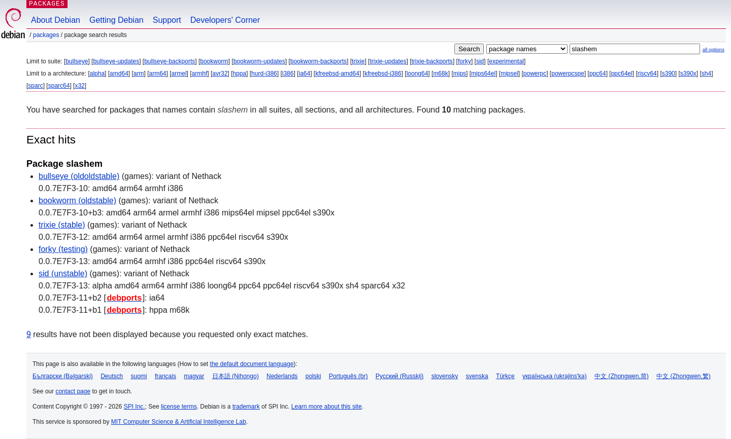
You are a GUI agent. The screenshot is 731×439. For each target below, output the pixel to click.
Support (167, 20)
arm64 (158, 73)
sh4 (706, 73)
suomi (139, 376)
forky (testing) (63, 249)
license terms (179, 406)
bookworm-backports (318, 61)
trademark (246, 406)
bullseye (76, 61)
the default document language (252, 364)
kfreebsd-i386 (383, 73)
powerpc (534, 73)
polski (313, 376)
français (165, 376)
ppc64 (597, 73)
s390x (688, 73)
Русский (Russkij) (400, 376)
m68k (440, 73)
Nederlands (282, 376)
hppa (239, 73)
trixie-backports (432, 61)
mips (459, 73)
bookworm (214, 61)
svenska (477, 376)
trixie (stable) (62, 225)
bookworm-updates (259, 61)
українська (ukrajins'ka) (554, 376)
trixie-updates (388, 61)
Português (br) (348, 376)
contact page (72, 391)
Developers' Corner (225, 20)
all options (713, 49)
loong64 (417, 73)
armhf (200, 73)
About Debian (55, 20)
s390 (668, 73)
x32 (79, 85)
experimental (506, 61)
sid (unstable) (63, 273)
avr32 (219, 73)
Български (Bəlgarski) (62, 376)
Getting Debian (116, 20)
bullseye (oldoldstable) (79, 176)
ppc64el (622, 73)
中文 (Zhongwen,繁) (683, 376)
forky (464, 61)
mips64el (483, 73)
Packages (46, 35)
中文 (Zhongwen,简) (621, 376)
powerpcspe (567, 73)
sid (480, 61)
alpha (97, 73)
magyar (194, 376)
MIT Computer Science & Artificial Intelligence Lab (178, 421)
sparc (35, 85)
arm (139, 73)
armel (179, 73)
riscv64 (647, 73)
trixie (358, 61)
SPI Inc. (134, 406)
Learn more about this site (326, 406)
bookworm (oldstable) (77, 200)
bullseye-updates (116, 61)
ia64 (304, 73)
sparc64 (59, 85)
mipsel (509, 73)
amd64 (119, 73)
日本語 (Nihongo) (235, 376)
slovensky (444, 376)
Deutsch (112, 376)
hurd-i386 (264, 73)
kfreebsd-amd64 (337, 73)
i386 (288, 73)
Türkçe (505, 376)
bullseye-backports (169, 61)
